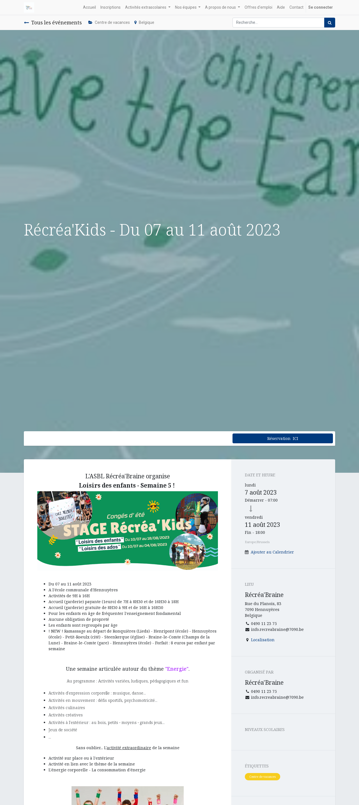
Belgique (144, 22)
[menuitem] (89, 7)
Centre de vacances (109, 22)
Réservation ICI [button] (282, 438)
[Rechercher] (329, 22)
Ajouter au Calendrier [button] (272, 552)
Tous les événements (53, 22)
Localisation (263, 639)
